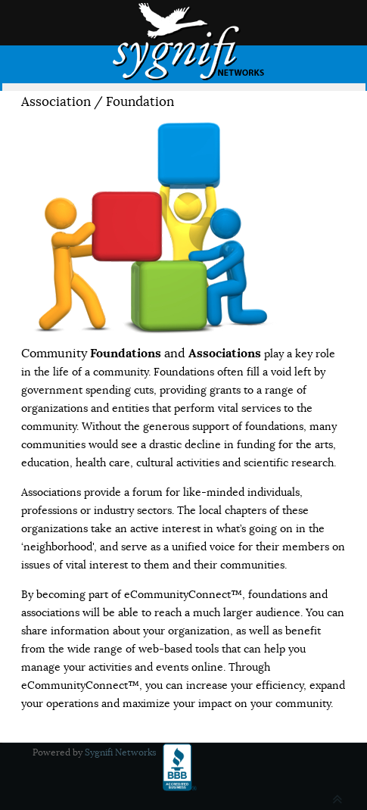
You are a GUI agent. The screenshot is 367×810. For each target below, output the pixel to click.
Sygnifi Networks (121, 752)
